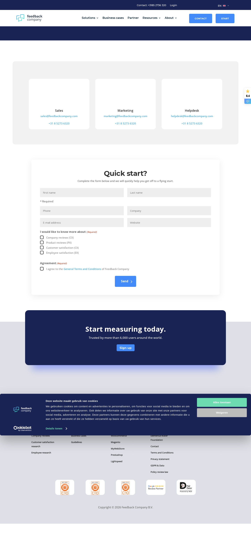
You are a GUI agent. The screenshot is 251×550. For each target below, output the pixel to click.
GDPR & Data (157, 491)
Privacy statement (160, 485)
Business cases (113, 18)
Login (173, 5)
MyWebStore (117, 474)
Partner (133, 18)
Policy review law (159, 498)
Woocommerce (119, 462)
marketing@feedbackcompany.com (125, 142)
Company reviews (40, 462)
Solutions (88, 18)
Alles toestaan (222, 516)
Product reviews (39, 455)
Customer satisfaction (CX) (62, 274)
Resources (150, 18)
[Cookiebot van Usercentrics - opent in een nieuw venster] (22, 543)
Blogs (74, 455)
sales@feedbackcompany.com (59, 142)
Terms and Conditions (162, 479)
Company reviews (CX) (60, 264)
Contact (201, 18)
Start (225, 18)
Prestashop (117, 481)
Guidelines (76, 468)
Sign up (126, 374)
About (169, 18)
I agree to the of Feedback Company (87, 295)
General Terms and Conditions (82, 295)
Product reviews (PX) (59, 269)
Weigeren (222, 527)
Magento (115, 468)
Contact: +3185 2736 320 (151, 5)
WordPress (116, 455)
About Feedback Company (164, 455)
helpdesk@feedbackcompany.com (192, 142)
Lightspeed (116, 487)
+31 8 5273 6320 (59, 149)
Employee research (41, 479)
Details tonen (54, 543)
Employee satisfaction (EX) (62, 279)
